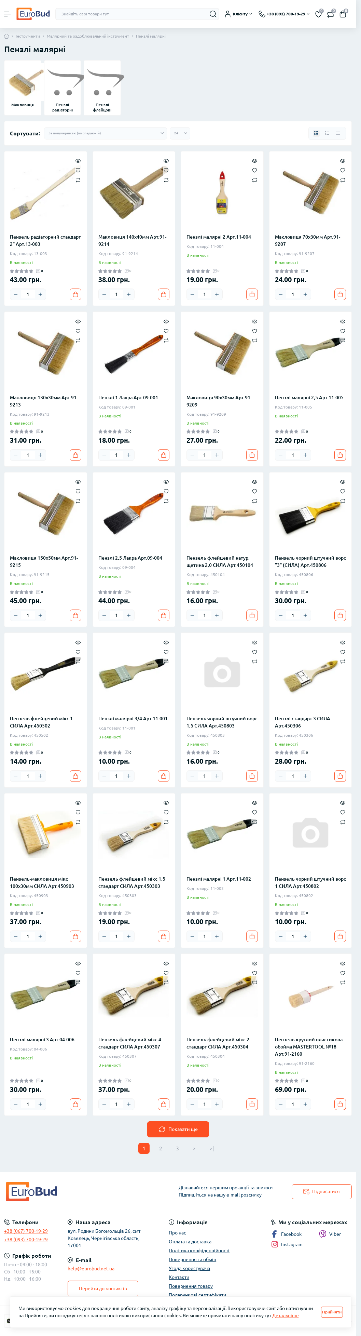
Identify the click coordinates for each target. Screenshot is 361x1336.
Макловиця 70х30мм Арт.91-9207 (307, 240)
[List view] (327, 133)
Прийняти (332, 1312)
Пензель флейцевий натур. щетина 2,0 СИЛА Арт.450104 (219, 561)
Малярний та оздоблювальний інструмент (88, 36)
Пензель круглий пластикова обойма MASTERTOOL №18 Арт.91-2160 (309, 1047)
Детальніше (285, 1315)
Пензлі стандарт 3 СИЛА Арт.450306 (302, 722)
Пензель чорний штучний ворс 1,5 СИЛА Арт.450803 (222, 722)
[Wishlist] (78, 170)
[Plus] (40, 294)
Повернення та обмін (192, 1259)
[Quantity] (28, 294)
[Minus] (15, 294)
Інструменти (28, 36)
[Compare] (78, 180)
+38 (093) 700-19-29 (26, 1239)
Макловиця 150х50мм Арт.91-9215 (44, 561)
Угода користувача (189, 1268)
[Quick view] (78, 160)
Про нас (177, 1232)
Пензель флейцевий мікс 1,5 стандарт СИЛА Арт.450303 (131, 882)
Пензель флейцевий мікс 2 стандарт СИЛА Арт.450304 (217, 1043)
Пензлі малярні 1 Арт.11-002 (218, 879)
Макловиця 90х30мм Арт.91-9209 (219, 401)
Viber (330, 1234)
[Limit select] (180, 133)
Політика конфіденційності (199, 1250)
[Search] (213, 14)
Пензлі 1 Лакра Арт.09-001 (128, 397)
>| (211, 1148)
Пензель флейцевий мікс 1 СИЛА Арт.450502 (41, 722)
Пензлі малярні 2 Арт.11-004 (218, 237)
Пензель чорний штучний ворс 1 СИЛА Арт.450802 (310, 882)
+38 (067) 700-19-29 (26, 1231)
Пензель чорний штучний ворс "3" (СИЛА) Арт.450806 (310, 561)
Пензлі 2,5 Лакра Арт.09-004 (130, 558)
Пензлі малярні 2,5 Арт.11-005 (309, 397)
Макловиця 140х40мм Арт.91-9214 (132, 240)
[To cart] (75, 294)
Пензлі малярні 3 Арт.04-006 (42, 1039)
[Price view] (338, 133)
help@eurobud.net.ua (91, 1268)
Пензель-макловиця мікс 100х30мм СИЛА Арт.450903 (42, 882)
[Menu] (7, 14)
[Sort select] (105, 133)
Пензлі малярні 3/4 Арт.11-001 (133, 718)
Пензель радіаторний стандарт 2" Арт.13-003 (45, 240)
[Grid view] (316, 133)
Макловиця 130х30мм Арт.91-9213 (44, 401)
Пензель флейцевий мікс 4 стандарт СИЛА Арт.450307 (129, 1043)
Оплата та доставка (190, 1241)
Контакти (179, 1277)
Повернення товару (191, 1286)
